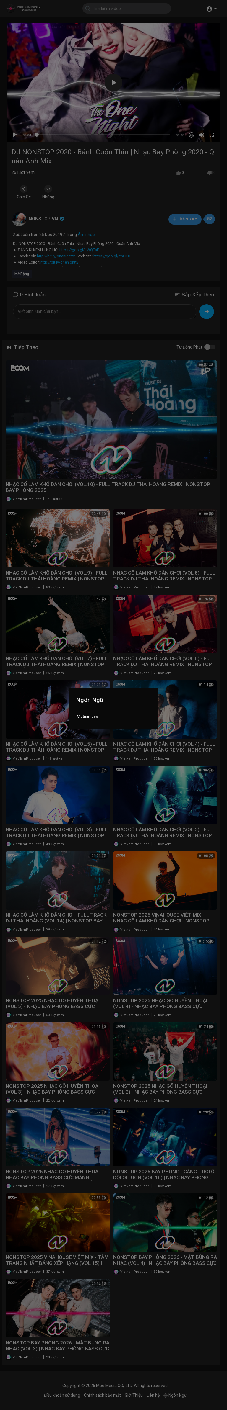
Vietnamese (87, 716)
